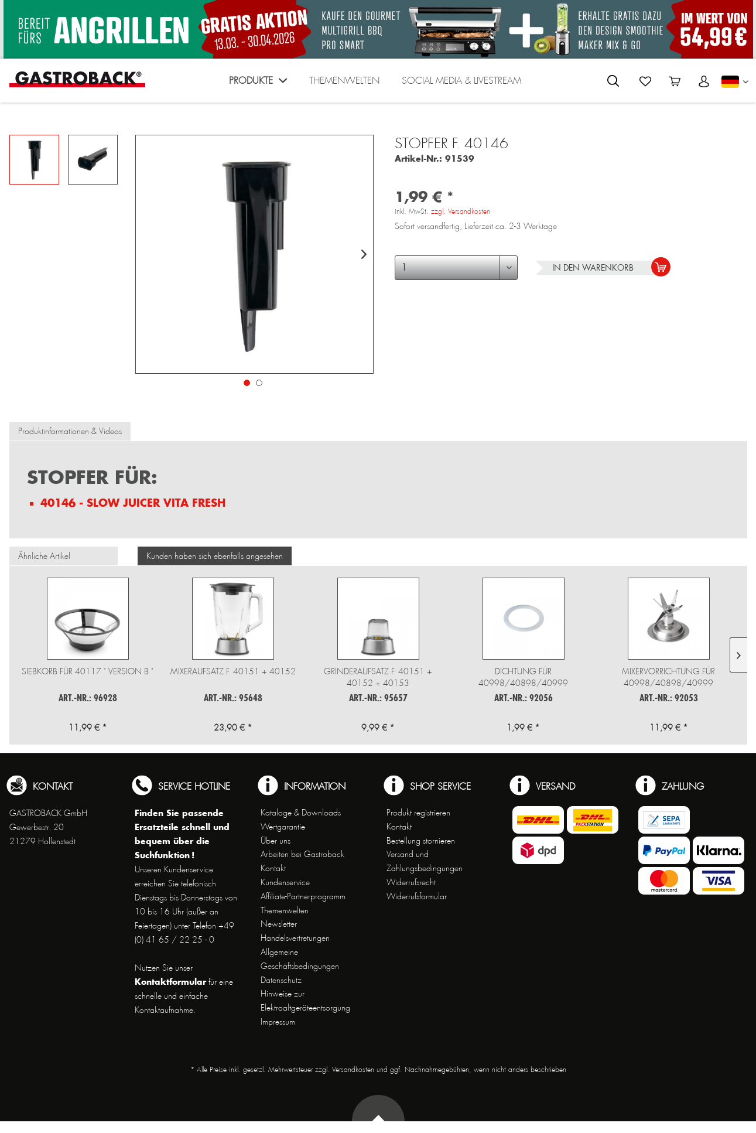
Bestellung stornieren (420, 840)
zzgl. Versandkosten (460, 211)
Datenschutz (281, 980)
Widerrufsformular (416, 896)
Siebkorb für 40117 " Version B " (87, 671)
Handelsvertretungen (295, 938)
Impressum (278, 1021)
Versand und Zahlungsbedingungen (424, 861)
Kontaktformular (170, 981)
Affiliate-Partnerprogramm (303, 896)
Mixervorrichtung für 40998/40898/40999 (668, 677)
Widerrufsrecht (411, 882)
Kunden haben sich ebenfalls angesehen (214, 556)
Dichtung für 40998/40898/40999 (523, 677)
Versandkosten (353, 1069)
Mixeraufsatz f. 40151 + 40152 (233, 671)
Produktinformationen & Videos (70, 431)
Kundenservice (285, 882)
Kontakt (273, 868)
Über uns (275, 840)
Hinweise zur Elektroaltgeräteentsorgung (305, 1000)
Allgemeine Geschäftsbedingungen (300, 959)
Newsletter (279, 924)
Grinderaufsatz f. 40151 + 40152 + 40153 (378, 677)
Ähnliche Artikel (44, 556)
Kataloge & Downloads (301, 812)
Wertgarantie (283, 826)
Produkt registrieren (418, 812)
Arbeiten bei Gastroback (302, 854)
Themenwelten (285, 910)
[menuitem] (258, 83)
